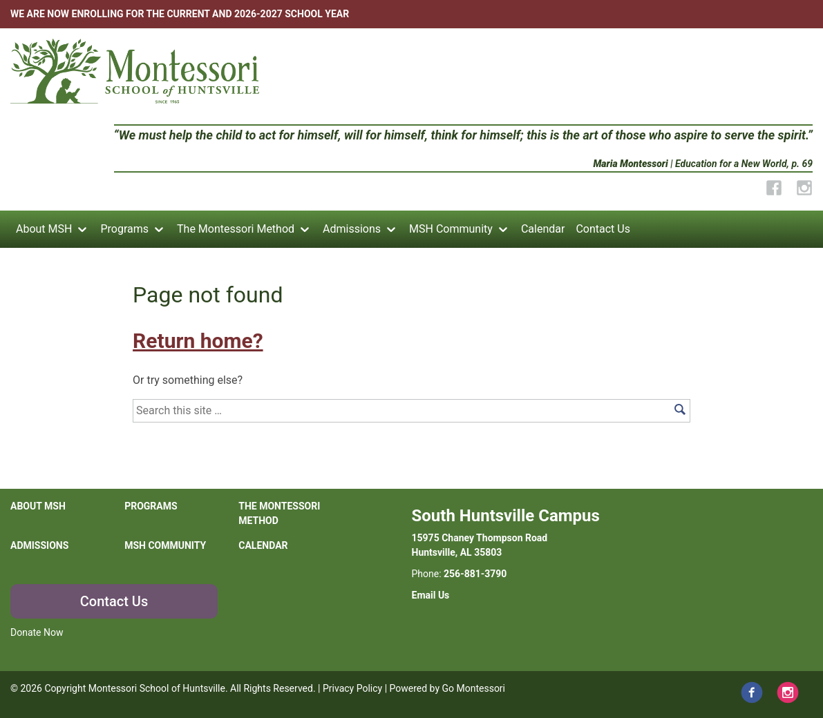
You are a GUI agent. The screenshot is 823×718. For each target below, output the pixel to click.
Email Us (431, 595)
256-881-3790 (475, 573)
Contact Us (603, 228)
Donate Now (37, 632)
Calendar (543, 228)
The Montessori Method (235, 228)
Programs (124, 228)
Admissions (352, 228)
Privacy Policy (352, 688)
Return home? (198, 341)
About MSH (44, 228)
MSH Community (451, 228)
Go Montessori (474, 688)
